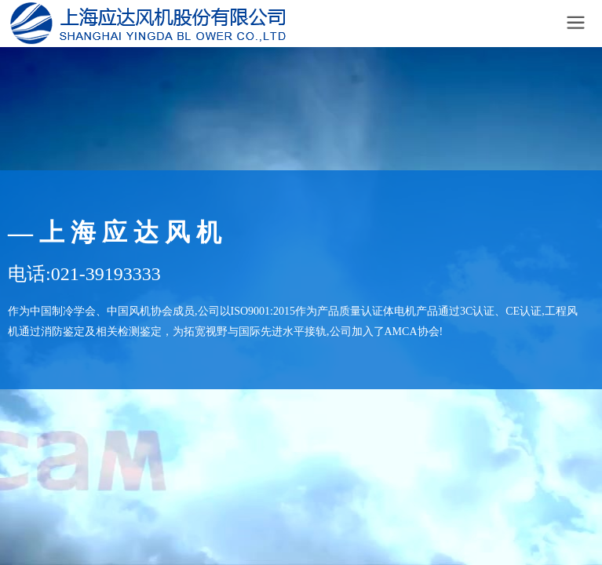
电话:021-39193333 (84, 274)
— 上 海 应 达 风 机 (114, 232)
